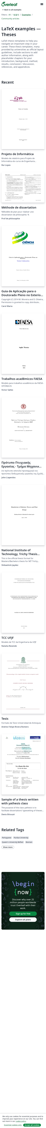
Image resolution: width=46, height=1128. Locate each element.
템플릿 (16, 14)
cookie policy (21, 1121)
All (9, 14)
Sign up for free (23, 913)
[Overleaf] (9, 4)
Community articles (10, 18)
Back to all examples (11, 10)
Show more (8, 847)
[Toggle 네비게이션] (42, 4)
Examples (26, 14)
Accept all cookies (32, 1125)
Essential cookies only (13, 1125)
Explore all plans (23, 919)
